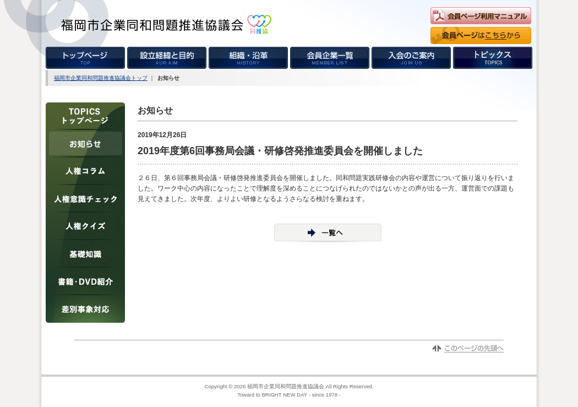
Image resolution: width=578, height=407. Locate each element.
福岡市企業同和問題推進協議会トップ (101, 78)
